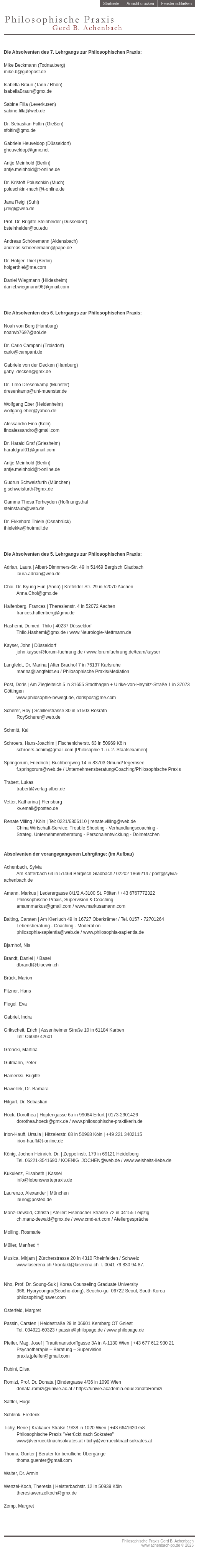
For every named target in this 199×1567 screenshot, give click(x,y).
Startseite (111, 4)
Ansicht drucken (140, 4)
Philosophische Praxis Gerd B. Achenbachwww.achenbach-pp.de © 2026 (158, 1543)
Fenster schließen (176, 4)
